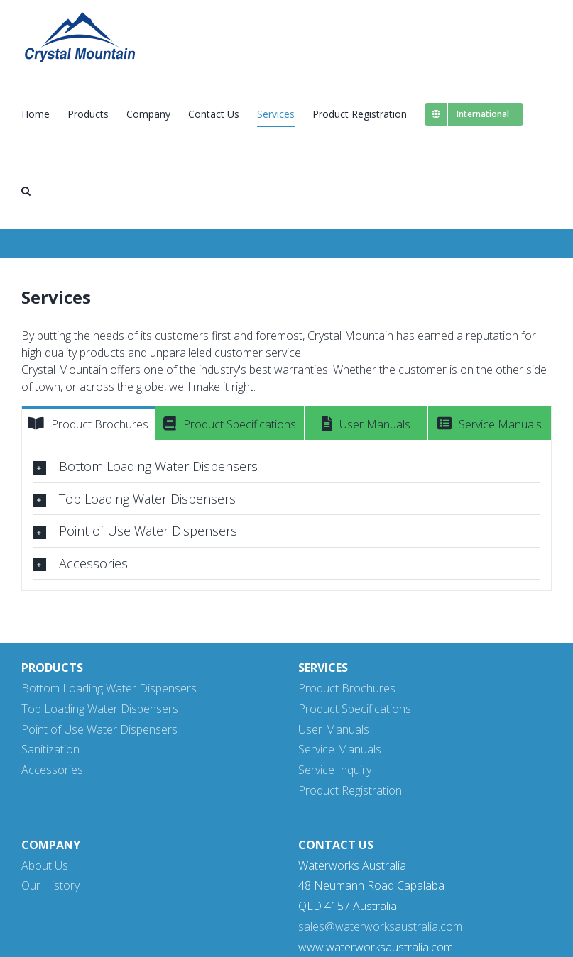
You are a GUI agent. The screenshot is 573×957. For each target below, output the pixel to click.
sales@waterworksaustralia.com (380, 926)
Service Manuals (339, 749)
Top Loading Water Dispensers (99, 709)
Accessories (52, 770)
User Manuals (333, 729)
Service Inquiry (334, 770)
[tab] (88, 423)
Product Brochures (346, 688)
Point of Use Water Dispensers (99, 729)
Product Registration (350, 790)
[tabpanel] (286, 515)
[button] (26, 191)
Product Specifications (354, 709)
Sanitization (50, 749)
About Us (44, 865)
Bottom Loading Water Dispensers (109, 688)
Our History (50, 885)
